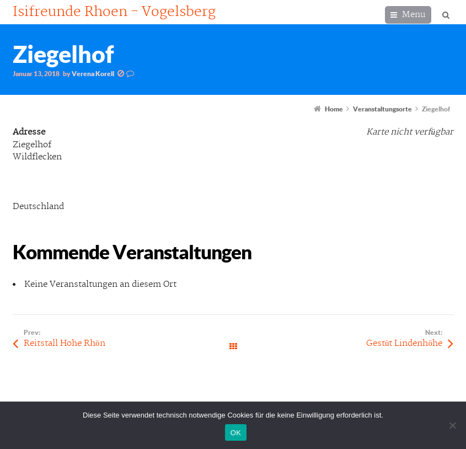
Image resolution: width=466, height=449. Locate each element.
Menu (413, 14)
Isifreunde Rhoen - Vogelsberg (114, 12)
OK (236, 433)
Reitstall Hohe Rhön (64, 343)
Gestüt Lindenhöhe (404, 343)
